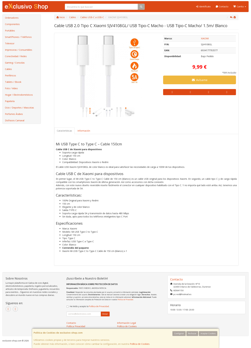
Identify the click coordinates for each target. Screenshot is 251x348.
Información (83, 130)
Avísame (199, 80)
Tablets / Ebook (13, 81)
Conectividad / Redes (16, 56)
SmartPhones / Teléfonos (18, 37)
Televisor (9, 43)
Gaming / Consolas (15, 62)
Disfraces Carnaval (14, 120)
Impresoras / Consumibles (18, 49)
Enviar (105, 314)
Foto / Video (11, 88)
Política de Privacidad (125, 299)
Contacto (222, 6)
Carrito (239, 6)
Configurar (179, 333)
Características (64, 130)
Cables (8, 69)
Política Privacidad (75, 326)
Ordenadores (12, 17)
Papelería (10, 101)
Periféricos (10, 75)
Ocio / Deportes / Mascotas (19, 107)
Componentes (12, 24)
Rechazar (192, 333)
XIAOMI (205, 38)
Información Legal (126, 322)
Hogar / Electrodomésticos (19, 94)
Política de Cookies (140, 343)
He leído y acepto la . (89, 306)
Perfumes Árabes (14, 114)
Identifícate (203, 6)
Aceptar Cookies (208, 333)
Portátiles (10, 30)
